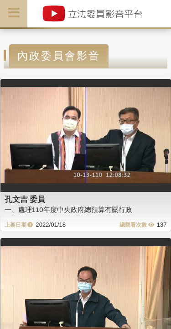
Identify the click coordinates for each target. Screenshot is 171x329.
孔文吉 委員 (25, 199)
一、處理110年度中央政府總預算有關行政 (68, 209)
